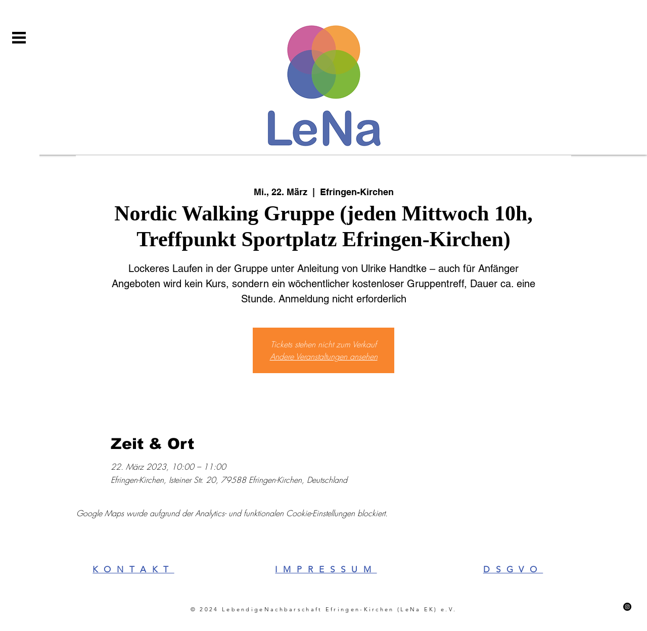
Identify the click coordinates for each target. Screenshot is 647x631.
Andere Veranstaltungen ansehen (324, 356)
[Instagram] (627, 607)
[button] (19, 37)
